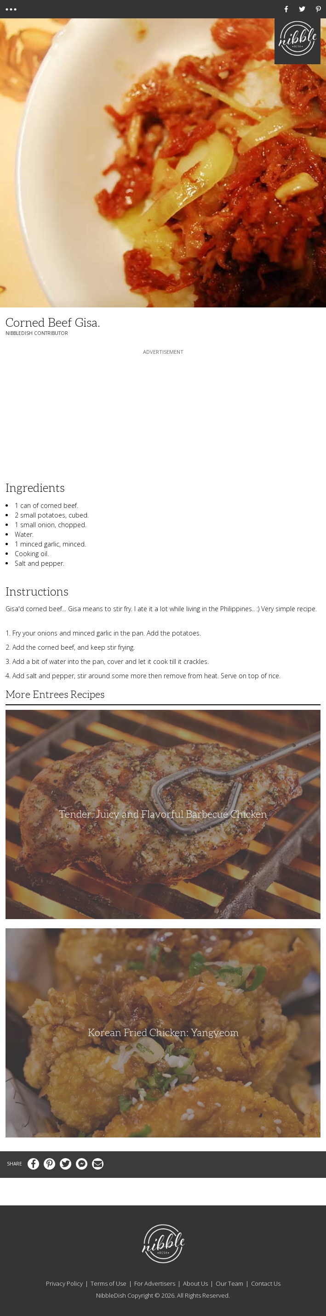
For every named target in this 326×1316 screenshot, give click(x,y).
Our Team (229, 1283)
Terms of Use (108, 1283)
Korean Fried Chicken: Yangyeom (163, 1032)
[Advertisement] (163, 414)
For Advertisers (154, 1283)
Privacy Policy (64, 1283)
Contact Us (265, 1283)
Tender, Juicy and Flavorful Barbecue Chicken (163, 814)
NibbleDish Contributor (37, 333)
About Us (195, 1283)
